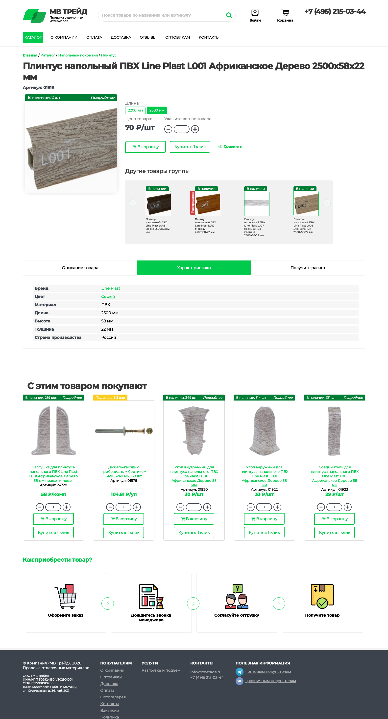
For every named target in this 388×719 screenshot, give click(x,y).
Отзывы (148, 37)
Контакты (209, 37)
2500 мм (156, 110)
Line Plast (110, 288)
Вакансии (109, 710)
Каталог (33, 37)
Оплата (94, 37)
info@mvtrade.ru (205, 672)
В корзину (146, 146)
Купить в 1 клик (190, 146)
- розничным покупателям (266, 680)
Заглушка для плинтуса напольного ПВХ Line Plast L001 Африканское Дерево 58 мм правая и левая (53, 474)
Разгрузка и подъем (161, 670)
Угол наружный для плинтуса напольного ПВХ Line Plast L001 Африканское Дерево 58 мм (264, 476)
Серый (108, 296)
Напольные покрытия (78, 55)
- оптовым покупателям (263, 671)
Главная (30, 55)
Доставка (121, 37)
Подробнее (102, 97)
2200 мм (135, 110)
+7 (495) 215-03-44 (334, 11)
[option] (155, 214)
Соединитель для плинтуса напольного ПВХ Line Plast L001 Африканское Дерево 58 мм (335, 476)
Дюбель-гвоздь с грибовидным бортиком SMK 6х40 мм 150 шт (123, 471)
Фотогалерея (113, 697)
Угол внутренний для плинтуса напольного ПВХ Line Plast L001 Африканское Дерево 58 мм (194, 476)
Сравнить (230, 146)
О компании (63, 37)
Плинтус (109, 55)
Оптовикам (177, 37)
